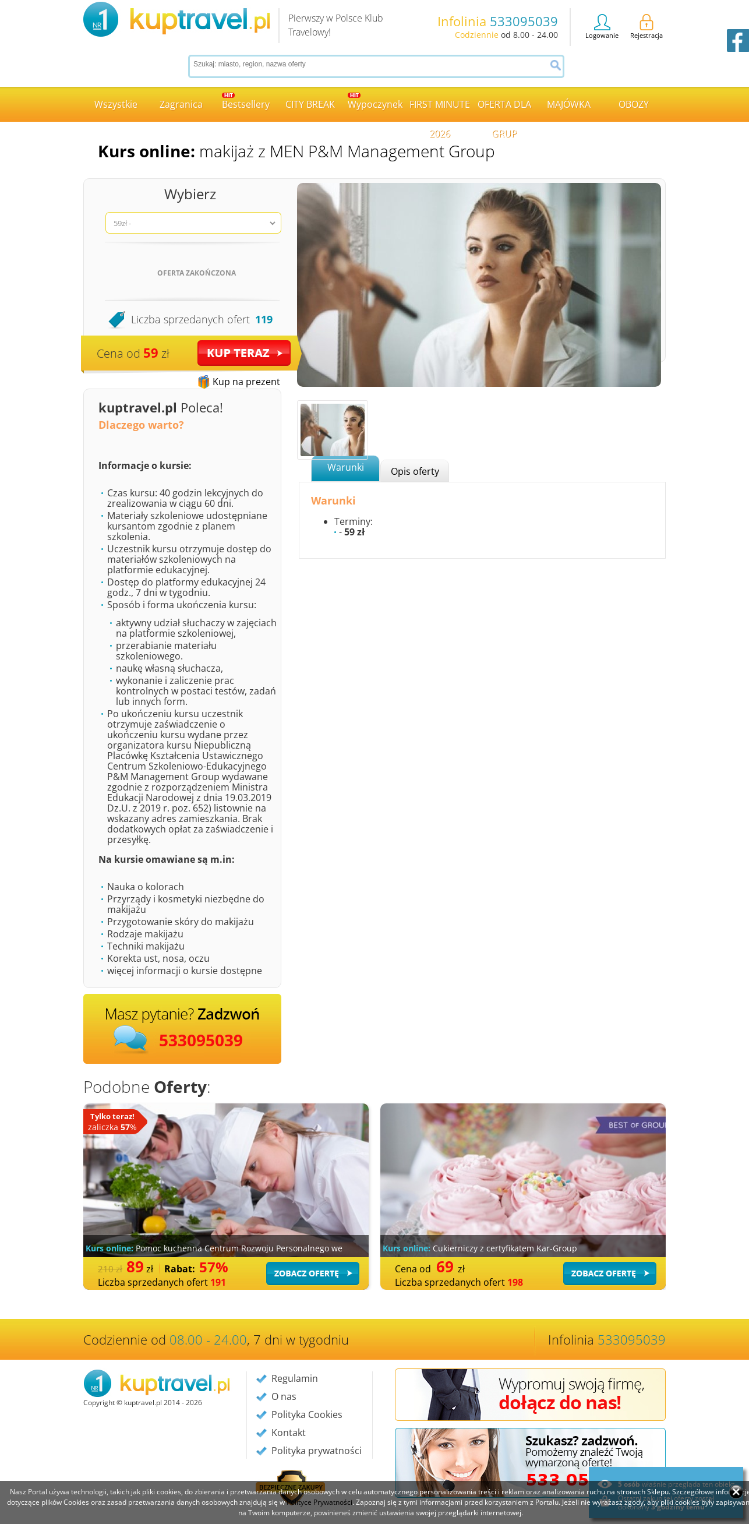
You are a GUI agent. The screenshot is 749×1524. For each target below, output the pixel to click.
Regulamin (294, 1378)
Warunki (345, 467)
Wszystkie (115, 104)
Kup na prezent (246, 381)
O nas (283, 1396)
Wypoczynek (375, 102)
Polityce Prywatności (319, 1502)
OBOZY (634, 104)
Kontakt (288, 1432)
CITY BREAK (310, 104)
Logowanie (602, 27)
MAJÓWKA (569, 104)
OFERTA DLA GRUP (504, 110)
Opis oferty (415, 471)
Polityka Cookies (306, 1414)
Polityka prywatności (316, 1450)
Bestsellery (246, 102)
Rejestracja (646, 27)
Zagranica (181, 104)
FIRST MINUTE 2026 (439, 110)
